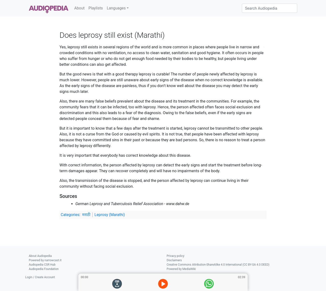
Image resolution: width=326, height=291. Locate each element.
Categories (70, 214)
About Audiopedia (40, 256)
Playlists (96, 8)
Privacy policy (175, 256)
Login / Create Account (40, 277)
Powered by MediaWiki (181, 269)
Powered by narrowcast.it (45, 260)
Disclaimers (174, 260)
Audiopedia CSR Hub (42, 264)
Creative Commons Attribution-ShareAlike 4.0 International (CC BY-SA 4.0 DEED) (218, 264)
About (79, 8)
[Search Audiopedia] (269, 8)
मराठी (86, 214)
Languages (116, 8)
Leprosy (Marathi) (110, 214)
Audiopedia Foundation (44, 269)
